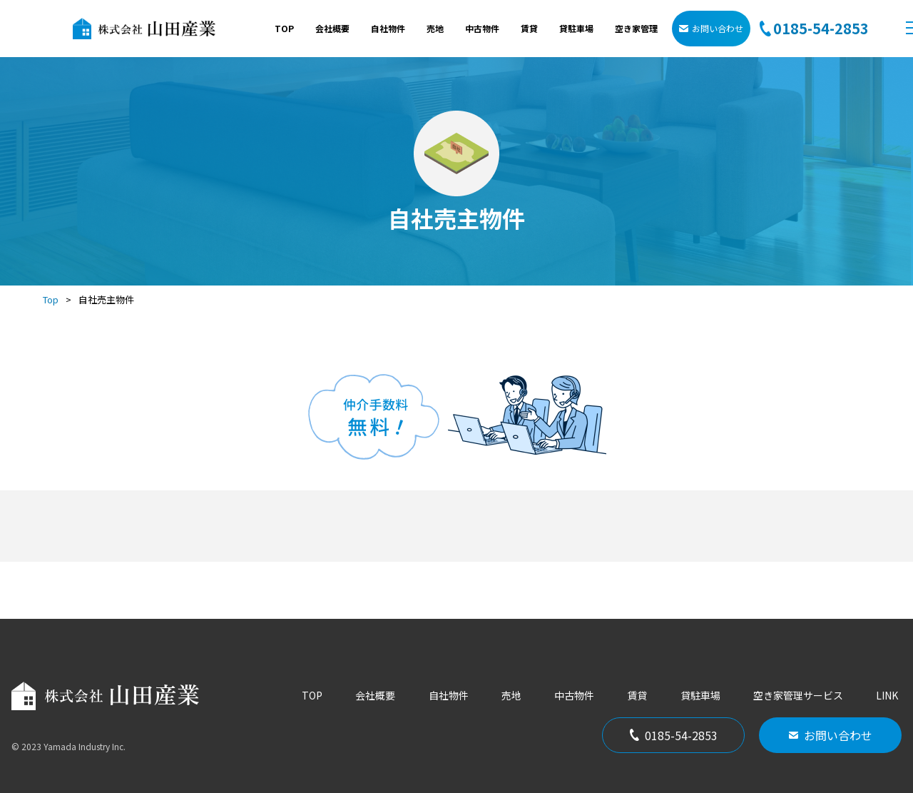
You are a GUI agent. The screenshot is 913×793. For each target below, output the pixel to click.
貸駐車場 (576, 28)
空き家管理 (636, 28)
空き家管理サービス (798, 695)
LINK (887, 695)
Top (50, 299)
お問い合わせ (711, 28)
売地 (435, 28)
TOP (284, 28)
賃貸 (529, 28)
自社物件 (388, 28)
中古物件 (482, 28)
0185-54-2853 (674, 735)
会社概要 (332, 28)
